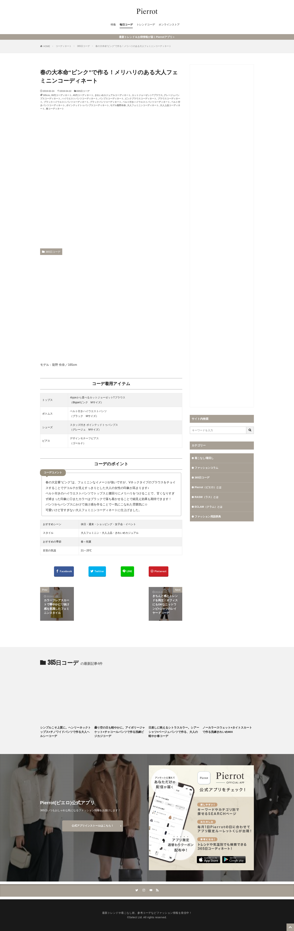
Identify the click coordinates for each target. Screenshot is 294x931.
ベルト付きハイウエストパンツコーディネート (146, 102)
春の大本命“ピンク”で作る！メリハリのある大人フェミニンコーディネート (133, 46)
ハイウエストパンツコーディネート (80, 98)
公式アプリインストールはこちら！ (93, 825)
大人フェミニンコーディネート (143, 105)
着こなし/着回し (204, 458)
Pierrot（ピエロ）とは (208, 487)
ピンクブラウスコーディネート (140, 98)
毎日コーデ (126, 24)
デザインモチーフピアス (84, 438)
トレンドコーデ (145, 24)
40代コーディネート (83, 95)
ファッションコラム (206, 467)
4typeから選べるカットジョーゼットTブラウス (97, 397)
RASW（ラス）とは (206, 496)
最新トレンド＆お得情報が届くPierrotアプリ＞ (147, 36)
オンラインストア (169, 24)
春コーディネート (55, 108)
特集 (113, 24)
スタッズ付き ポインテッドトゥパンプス (94, 424)
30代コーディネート (61, 95)
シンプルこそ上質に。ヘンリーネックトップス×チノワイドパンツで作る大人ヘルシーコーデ (65, 732)
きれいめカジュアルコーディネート (113, 95)
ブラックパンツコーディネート (105, 102)
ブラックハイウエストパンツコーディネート (66, 102)
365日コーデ (83, 46)
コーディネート (63, 46)
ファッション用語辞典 (208, 516)
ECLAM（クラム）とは (208, 506)
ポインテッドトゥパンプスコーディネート (87, 105)
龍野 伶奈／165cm (64, 364)
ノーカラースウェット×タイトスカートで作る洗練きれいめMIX (227, 729)
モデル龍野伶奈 (118, 105)
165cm (46, 95)
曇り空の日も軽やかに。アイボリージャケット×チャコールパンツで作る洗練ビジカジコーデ (119, 732)
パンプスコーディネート (111, 98)
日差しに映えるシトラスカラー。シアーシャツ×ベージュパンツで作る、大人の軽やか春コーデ (173, 732)
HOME (46, 46)
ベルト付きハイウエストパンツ (88, 411)
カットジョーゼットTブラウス (147, 95)
